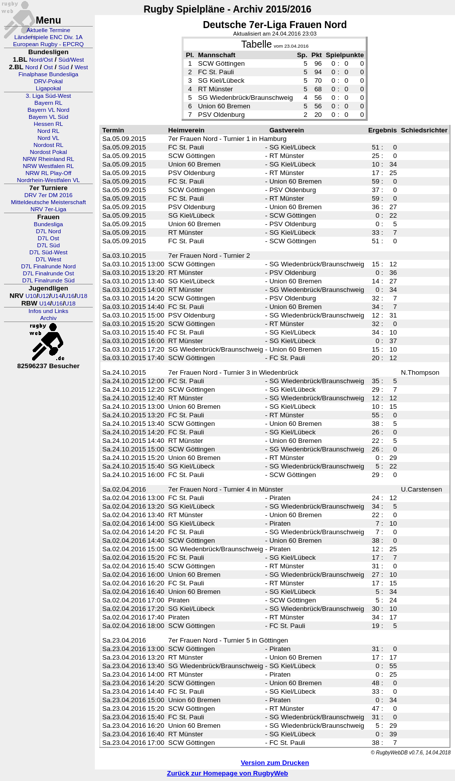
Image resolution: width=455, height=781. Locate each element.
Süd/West (71, 59)
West (81, 67)
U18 (81, 295)
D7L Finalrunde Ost (48, 273)
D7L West (48, 259)
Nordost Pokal (48, 151)
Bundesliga (48, 224)
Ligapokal (48, 88)
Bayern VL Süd (48, 116)
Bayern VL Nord (49, 109)
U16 (69, 295)
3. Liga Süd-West (48, 95)
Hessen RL (48, 123)
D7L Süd (48, 245)
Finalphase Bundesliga (48, 74)
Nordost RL (49, 144)
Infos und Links (48, 311)
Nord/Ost (41, 59)
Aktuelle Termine (48, 30)
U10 (31, 295)
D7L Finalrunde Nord (48, 266)
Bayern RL (49, 102)
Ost (48, 67)
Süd (63, 67)
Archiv (48, 318)
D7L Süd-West (48, 252)
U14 (56, 295)
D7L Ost (48, 238)
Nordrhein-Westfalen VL (48, 180)
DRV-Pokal (48, 81)
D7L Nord (48, 231)
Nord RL (49, 130)
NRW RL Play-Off (49, 173)
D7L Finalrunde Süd (48, 280)
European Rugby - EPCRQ (48, 44)
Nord (31, 67)
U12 (43, 295)
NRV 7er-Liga (48, 209)
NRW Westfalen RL (48, 166)
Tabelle (256, 44)
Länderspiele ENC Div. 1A (48, 37)
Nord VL (48, 137)
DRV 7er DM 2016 (48, 195)
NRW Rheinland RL (48, 159)
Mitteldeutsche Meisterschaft (48, 202)
